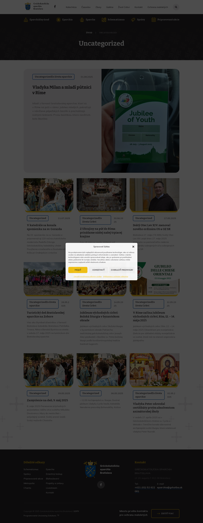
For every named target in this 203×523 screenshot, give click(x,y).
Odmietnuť (98, 270)
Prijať (78, 270)
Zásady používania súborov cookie (88, 276)
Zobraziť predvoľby (122, 270)
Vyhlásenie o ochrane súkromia (115, 276)
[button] (133, 246)
